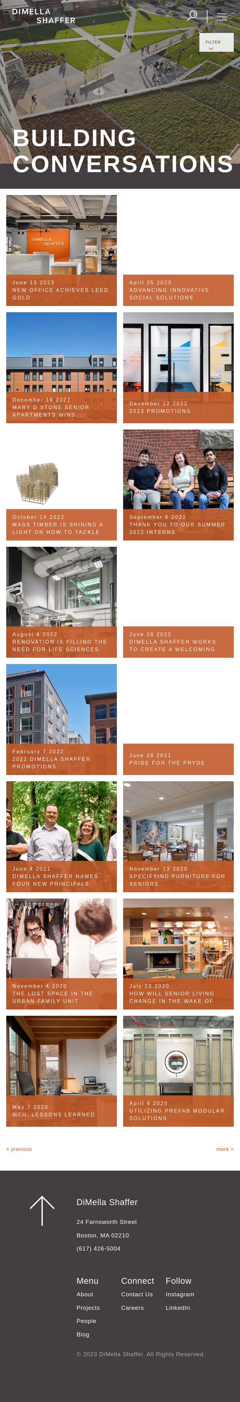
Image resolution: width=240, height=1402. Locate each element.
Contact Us (137, 1294)
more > (225, 1149)
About (85, 1294)
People (87, 1321)
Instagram (180, 1294)
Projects (88, 1307)
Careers (132, 1307)
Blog (83, 1334)
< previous (19, 1149)
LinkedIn (178, 1307)
